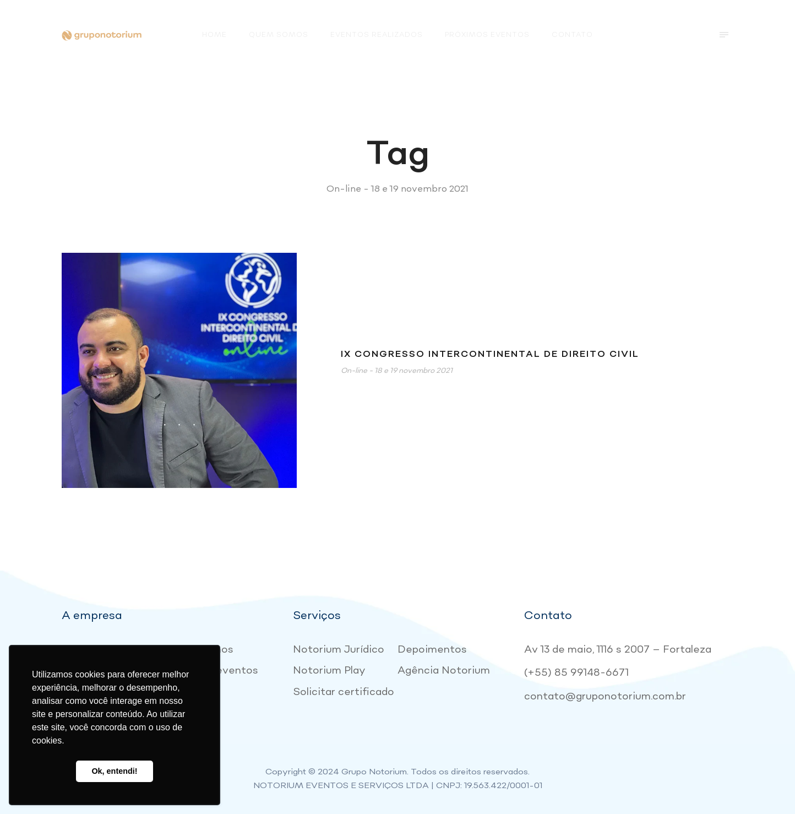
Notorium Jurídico (338, 649)
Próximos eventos (487, 35)
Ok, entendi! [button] (114, 771)
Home (214, 35)
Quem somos (278, 35)
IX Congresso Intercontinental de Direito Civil (490, 354)
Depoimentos (432, 649)
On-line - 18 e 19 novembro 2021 (397, 371)
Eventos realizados (376, 35)
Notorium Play (329, 670)
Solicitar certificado (343, 692)
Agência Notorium (444, 670)
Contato (572, 35)
